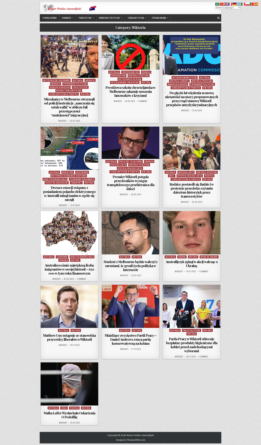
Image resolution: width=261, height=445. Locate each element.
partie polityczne (191, 330)
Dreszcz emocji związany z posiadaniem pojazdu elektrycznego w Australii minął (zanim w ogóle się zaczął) (69, 193)
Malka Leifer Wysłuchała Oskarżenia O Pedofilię (69, 415)
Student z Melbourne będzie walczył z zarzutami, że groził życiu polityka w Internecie (130, 265)
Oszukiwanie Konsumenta (82, 179)
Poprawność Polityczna (75, 83)
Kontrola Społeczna (139, 75)
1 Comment (142, 101)
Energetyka (67, 172)
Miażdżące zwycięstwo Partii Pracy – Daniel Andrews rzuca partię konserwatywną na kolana (130, 339)
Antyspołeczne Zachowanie (56, 80)
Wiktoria (85, 94)
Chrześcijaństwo (130, 72)
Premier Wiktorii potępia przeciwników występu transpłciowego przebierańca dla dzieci (130, 182)
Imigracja (90, 80)
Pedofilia (209, 175)
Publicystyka (85, 17)
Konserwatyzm (118, 75)
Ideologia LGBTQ (118, 164)
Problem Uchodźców (60, 87)
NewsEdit (62, 121)
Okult (171, 175)
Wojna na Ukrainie (209, 256)
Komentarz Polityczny (109, 17)
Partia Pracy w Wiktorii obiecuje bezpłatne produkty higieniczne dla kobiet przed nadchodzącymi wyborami (191, 345)
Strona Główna (49, 17)
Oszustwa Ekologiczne (56, 182)
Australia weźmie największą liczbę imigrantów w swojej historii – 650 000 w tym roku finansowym (69, 269)
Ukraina (182, 256)
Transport (76, 182)
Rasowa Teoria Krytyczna (68, 90)
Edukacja (146, 72)
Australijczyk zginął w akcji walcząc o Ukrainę (192, 263)
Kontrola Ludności (179, 80)
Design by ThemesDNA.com (130, 440)
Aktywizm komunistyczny (184, 77)
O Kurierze (66, 17)
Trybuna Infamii (158, 17)
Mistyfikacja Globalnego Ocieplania (68, 175)
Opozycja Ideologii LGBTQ (130, 168)
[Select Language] (228, 7)
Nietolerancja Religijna (129, 79)
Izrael (64, 408)
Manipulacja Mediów (177, 84)
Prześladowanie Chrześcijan (125, 82)
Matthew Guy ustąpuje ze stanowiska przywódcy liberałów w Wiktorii (69, 337)
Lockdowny (62, 256)
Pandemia (63, 260)
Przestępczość (80, 87)
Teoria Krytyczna (136, 17)
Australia (78, 80)
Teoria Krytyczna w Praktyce (63, 94)
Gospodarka (82, 172)
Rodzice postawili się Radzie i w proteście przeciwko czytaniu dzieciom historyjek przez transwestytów (192, 190)
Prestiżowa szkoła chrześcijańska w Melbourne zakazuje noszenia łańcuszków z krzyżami (130, 91)
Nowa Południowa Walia (55, 179)
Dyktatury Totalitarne (130, 161)
